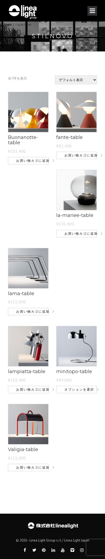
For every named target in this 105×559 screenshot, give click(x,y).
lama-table (21, 293)
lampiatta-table (26, 371)
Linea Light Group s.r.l (45, 540)
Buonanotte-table (23, 140)
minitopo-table (74, 371)
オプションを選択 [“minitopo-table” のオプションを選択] (79, 389)
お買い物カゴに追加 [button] (32, 161)
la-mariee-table (74, 215)
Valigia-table (23, 449)
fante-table (69, 137)
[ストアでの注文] (76, 79)
